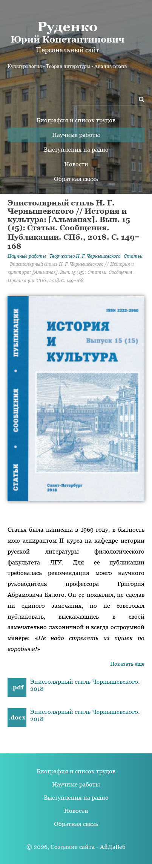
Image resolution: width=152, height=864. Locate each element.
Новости (76, 164)
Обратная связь (76, 179)
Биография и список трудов (76, 120)
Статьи (133, 256)
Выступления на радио (76, 149)
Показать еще (127, 664)
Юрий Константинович (67, 31)
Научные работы (76, 134)
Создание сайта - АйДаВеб (88, 846)
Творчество (84, 256)
